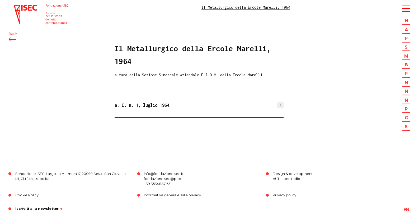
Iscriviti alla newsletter (37, 209)
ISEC (18, 7)
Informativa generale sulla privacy (172, 195)
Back (12, 34)
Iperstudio (291, 179)
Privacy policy (284, 195)
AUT (276, 179)
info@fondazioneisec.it (163, 174)
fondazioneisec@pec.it (164, 179)
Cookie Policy (27, 195)
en (406, 209)
